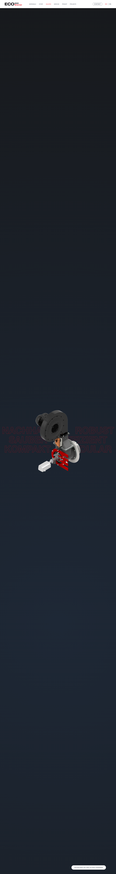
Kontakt (97, 4)
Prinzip (64, 4)
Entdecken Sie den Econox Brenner (88, 867)
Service (56, 4)
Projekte (73, 4)
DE (106, 4)
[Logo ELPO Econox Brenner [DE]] (13, 4)
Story (41, 4)
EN (110, 4)
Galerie (48, 4)
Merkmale (32, 4)
